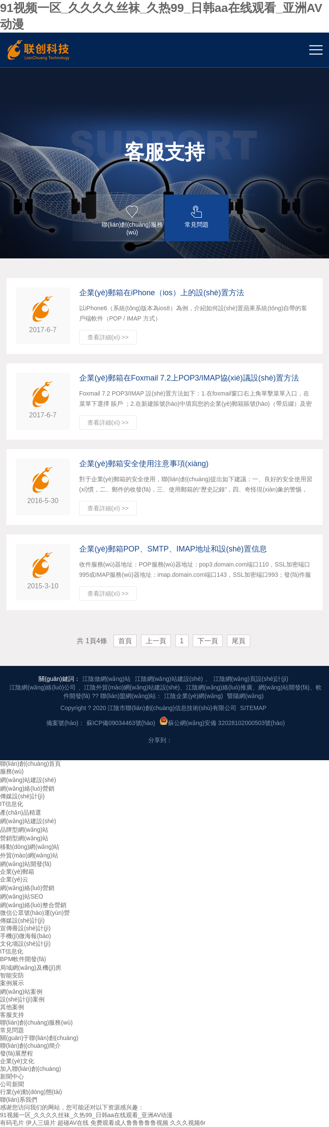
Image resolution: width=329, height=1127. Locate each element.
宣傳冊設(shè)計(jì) (25, 928)
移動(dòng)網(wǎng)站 (30, 846)
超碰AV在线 (73, 1122)
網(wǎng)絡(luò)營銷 (27, 788)
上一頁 (156, 640)
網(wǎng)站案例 (21, 991)
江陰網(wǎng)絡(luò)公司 (42, 687)
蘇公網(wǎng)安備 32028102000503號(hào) (222, 721)
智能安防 (12, 975)
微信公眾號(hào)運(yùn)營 (35, 912)
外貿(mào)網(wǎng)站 (29, 855)
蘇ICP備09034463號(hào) (121, 722)
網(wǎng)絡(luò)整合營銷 (33, 905)
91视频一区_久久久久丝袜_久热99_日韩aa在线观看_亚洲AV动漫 (86, 1115)
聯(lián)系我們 (18, 1099)
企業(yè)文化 (17, 1061)
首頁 (125, 640)
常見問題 (12, 1030)
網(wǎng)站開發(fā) (25, 863)
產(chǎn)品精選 (20, 812)
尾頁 (238, 640)
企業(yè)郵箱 (17, 871)
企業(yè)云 (14, 879)
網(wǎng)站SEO (21, 896)
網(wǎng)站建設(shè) (28, 779)
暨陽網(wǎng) (245, 695)
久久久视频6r (187, 1122)
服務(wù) (12, 771)
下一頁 (207, 640)
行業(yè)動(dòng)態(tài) (31, 1091)
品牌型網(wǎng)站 (24, 829)
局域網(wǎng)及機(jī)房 (30, 967)
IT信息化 (11, 803)
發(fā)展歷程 (16, 1053)
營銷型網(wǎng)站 (24, 838)
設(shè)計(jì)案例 (22, 999)
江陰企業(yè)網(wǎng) (193, 695)
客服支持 (12, 1014)
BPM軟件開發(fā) (23, 959)
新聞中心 (12, 1076)
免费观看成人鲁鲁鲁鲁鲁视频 (129, 1122)
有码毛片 (12, 1122)
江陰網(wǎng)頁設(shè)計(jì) (250, 678)
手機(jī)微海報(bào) (25, 935)
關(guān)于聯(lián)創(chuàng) (39, 1037)
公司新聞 (12, 1084)
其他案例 (12, 1007)
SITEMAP (253, 707)
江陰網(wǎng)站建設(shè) (169, 678)
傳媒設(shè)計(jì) (22, 796)
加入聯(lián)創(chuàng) (30, 1068)
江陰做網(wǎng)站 (106, 678)
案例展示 (12, 983)
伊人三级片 (41, 1122)
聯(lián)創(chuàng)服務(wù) (36, 1022)
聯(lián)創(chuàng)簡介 (30, 1045)
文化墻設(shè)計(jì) (25, 943)
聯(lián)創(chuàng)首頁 (30, 763)
